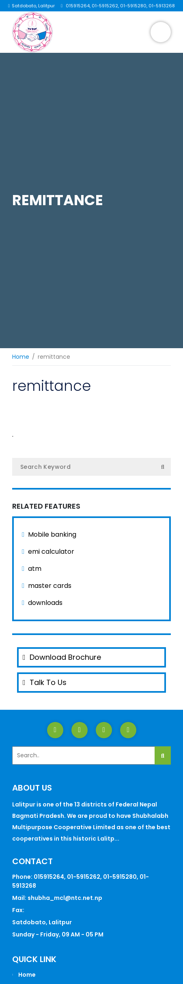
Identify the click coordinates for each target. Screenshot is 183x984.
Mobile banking (52, 534)
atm (34, 568)
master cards (49, 585)
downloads (45, 602)
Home (20, 357)
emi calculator (51, 551)
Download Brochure (62, 657)
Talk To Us (45, 682)
